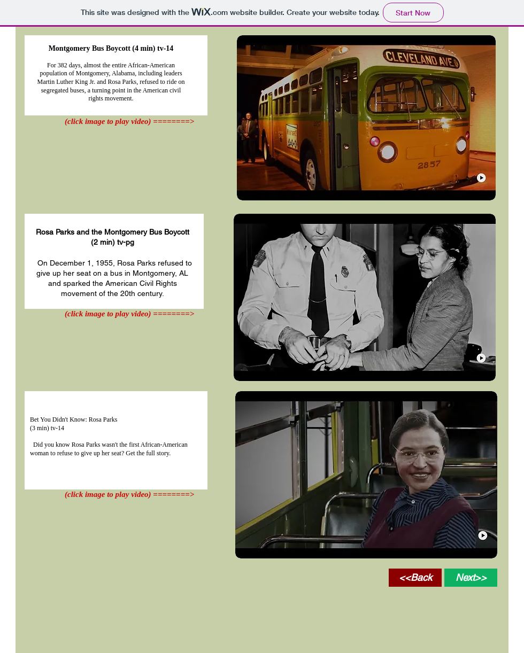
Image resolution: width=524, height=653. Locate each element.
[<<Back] (415, 578)
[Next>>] (470, 578)
